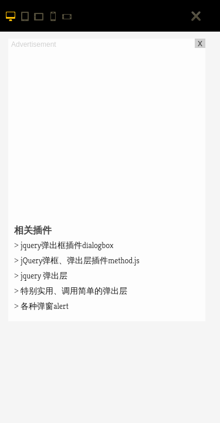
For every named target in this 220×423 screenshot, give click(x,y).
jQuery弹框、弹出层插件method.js (77, 260)
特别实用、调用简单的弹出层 (70, 291)
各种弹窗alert (41, 306)
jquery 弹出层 (40, 275)
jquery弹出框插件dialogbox (63, 245)
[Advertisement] (106, 132)
